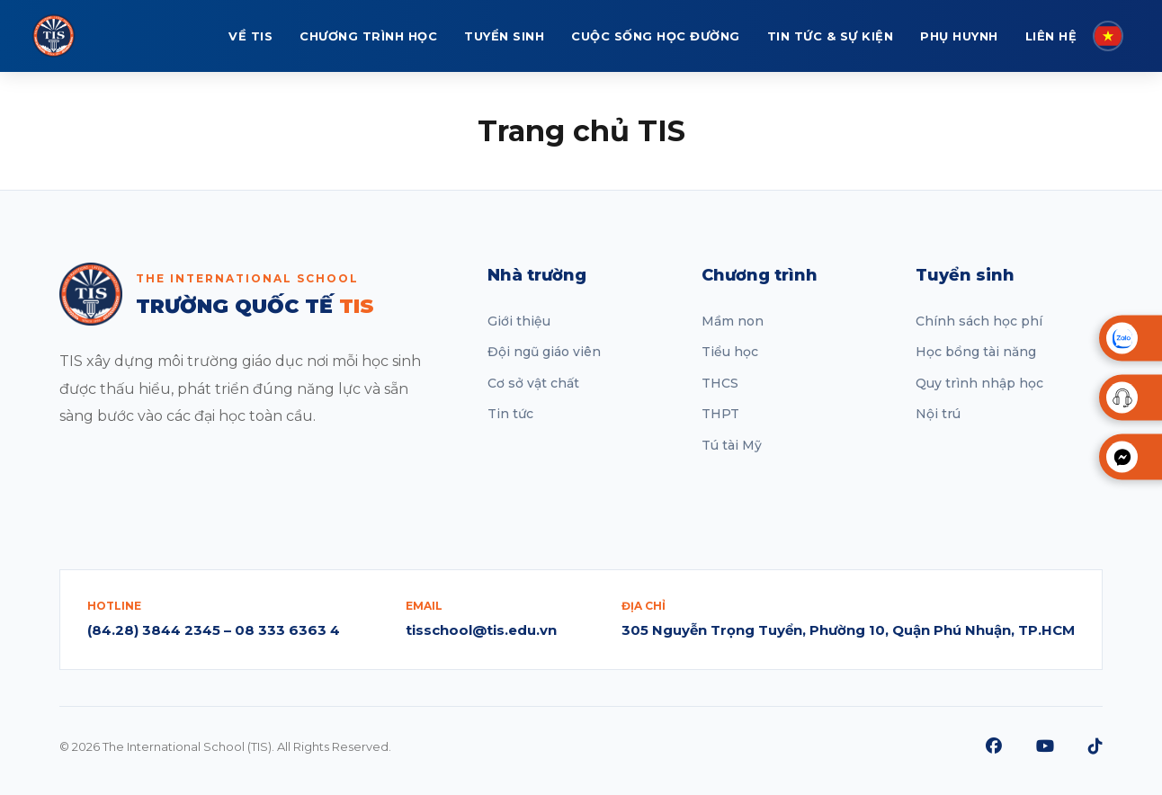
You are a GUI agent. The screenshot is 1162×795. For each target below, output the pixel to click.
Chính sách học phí (979, 321)
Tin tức (510, 414)
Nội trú (938, 414)
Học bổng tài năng (976, 352)
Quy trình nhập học (979, 383)
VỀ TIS (250, 36)
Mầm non (733, 321)
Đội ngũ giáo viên (544, 352)
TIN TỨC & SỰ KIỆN (830, 36)
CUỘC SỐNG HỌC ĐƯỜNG (655, 36)
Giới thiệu (518, 321)
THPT (720, 414)
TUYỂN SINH (504, 36)
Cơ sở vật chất (533, 383)
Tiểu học (730, 352)
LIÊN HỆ (1051, 36)
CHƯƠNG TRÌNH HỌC (368, 36)
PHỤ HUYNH (959, 36)
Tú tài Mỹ (732, 445)
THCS (720, 383)
